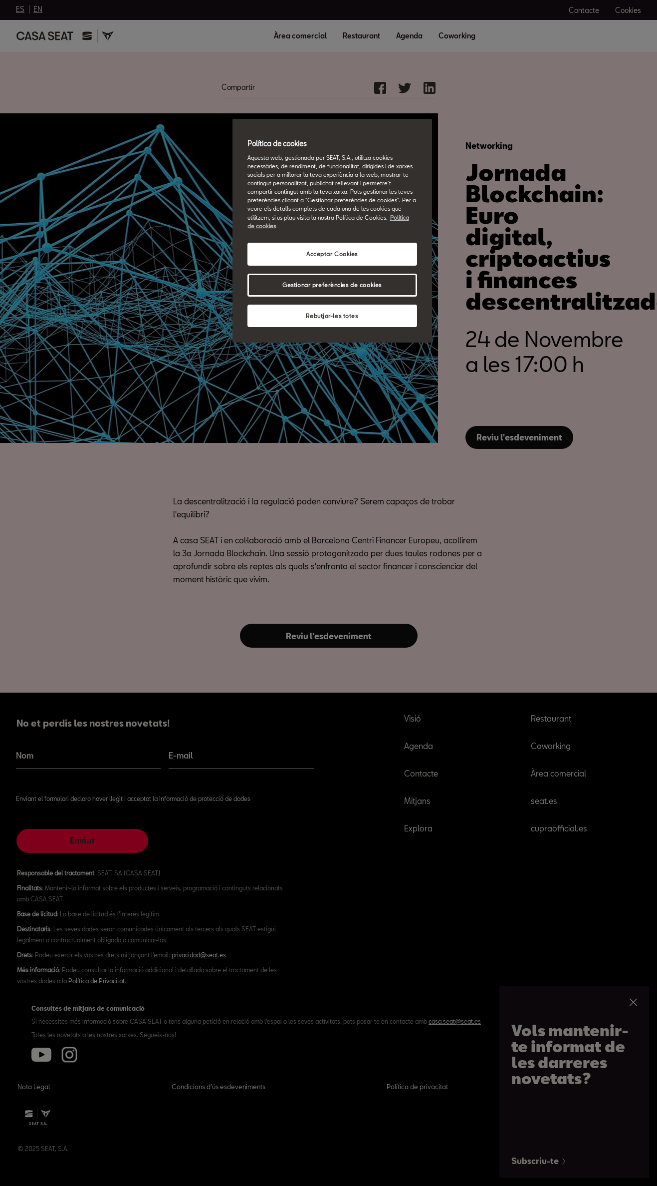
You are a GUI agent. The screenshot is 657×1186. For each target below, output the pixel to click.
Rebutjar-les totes (332, 316)
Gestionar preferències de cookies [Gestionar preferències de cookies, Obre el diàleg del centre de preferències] (332, 285)
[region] (332, 231)
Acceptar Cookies (332, 254)
